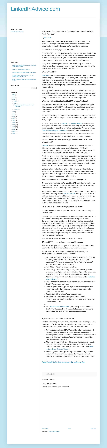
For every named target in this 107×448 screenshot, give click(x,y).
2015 (13, 120)
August (15, 101)
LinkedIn (45, 146)
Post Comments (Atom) (54, 431)
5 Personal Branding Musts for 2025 (21, 69)
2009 (13, 133)
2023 (13, 99)
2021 (13, 114)
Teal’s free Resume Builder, (59, 307)
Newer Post (45, 428)
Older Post (93, 428)
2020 (13, 116)
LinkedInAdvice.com (35, 9)
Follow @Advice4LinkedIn (17, 32)
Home (69, 428)
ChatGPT (45, 75)
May (15, 103)
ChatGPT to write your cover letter (54, 130)
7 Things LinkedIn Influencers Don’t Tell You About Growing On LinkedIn (22, 76)
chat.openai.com (69, 194)
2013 (13, 124)
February (16, 109)
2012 (13, 127)
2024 (13, 97)
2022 (13, 112)
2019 (13, 118)
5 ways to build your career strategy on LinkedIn (24, 72)
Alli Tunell (47, 38)
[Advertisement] (44, 21)
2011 (13, 129)
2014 (13, 122)
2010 (13, 131)
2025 (13, 94)
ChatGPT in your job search (72, 123)
